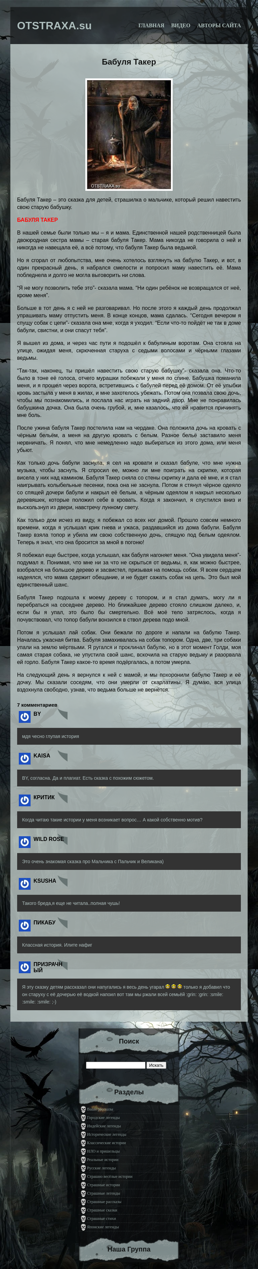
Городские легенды (103, 1117)
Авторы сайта (219, 25)
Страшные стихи (101, 1218)
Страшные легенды (103, 1193)
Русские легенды (101, 1168)
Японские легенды (103, 1227)
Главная (151, 25)
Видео (180, 25)
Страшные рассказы (104, 1201)
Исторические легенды (106, 1134)
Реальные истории (102, 1159)
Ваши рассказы (100, 1109)
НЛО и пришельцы (103, 1151)
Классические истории (106, 1142)
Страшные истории (103, 1185)
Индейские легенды (104, 1126)
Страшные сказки (102, 1210)
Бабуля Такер (129, 61)
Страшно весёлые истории (109, 1176)
